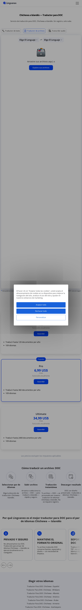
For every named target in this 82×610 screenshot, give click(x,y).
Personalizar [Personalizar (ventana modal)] (41, 317)
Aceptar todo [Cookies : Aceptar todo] (41, 305)
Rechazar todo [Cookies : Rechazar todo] (41, 311)
